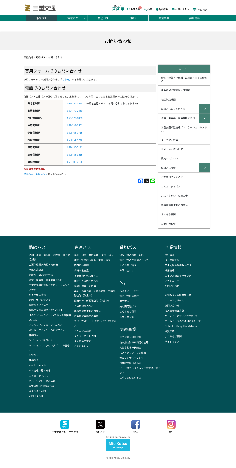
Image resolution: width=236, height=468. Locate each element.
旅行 (133, 18)
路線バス (45, 18)
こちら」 (67, 79)
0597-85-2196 (74, 162)
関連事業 (163, 18)
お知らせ (135, 9)
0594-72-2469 (74, 110)
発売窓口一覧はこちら (36, 173)
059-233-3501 (74, 125)
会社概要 (163, 9)
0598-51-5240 (74, 140)
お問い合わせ (182, 9)
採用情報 (194, 18)
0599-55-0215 (74, 154)
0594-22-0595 (74, 103)
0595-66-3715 (74, 132)
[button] (53, 18)
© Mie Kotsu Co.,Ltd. (118, 457)
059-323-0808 (74, 118)
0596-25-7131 (74, 147)
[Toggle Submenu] (204, 108)
